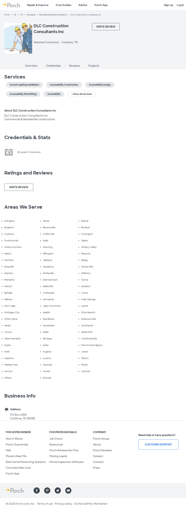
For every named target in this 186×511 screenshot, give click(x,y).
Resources (56, 444)
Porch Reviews (102, 450)
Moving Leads (58, 456)
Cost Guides (63, 5)
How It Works (14, 438)
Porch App (101, 5)
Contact (98, 462)
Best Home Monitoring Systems (26, 462)
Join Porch (56, 438)
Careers (98, 456)
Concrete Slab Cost (18, 467)
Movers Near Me (16, 456)
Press (96, 467)
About (97, 444)
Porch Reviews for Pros (63, 450)
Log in (180, 5)
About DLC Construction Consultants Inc (30, 110)
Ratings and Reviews (28, 173)
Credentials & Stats (27, 137)
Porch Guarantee (17, 444)
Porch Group (101, 438)
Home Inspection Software (66, 462)
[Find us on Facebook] (37, 490)
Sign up (168, 5)
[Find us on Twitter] (58, 490)
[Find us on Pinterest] (47, 490)
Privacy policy (63, 503)
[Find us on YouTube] (68, 490)
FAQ (8, 450)
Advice (82, 5)
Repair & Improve (37, 5)
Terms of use (45, 503)
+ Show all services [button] (82, 94)
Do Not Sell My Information (91, 503)
